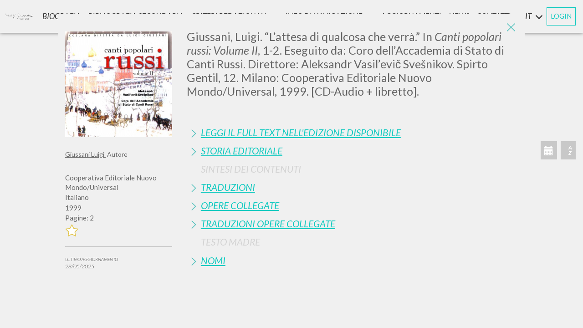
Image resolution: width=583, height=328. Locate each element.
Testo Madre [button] (230, 241)
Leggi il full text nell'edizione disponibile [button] (301, 132)
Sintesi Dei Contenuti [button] (251, 169)
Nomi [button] (213, 260)
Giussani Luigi (85, 154)
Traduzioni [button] (228, 187)
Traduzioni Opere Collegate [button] (268, 223)
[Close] (511, 27)
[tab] (352, 132)
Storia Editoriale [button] (241, 150)
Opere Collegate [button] (240, 205)
